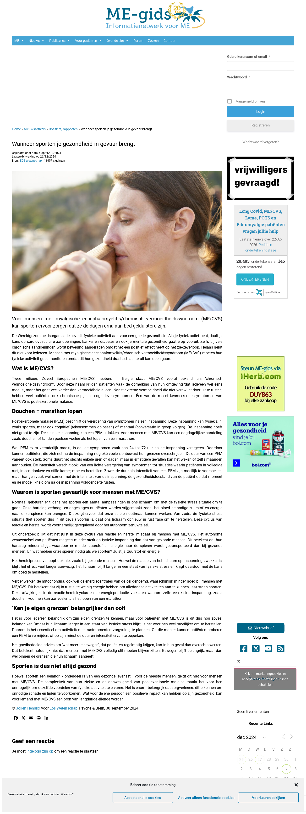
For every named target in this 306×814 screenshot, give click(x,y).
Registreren (260, 125)
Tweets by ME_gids (265, 679)
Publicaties (59, 41)
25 (241, 759)
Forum (138, 41)
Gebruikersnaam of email (248, 56)
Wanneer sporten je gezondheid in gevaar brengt (73, 144)
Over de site (118, 41)
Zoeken (153, 41)
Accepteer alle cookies (142, 798)
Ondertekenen (255, 279)
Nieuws (36, 41)
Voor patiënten (88, 41)
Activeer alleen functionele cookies (206, 798)
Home (16, 129)
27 (259, 759)
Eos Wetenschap (63, 708)
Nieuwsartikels (35, 129)
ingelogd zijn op (40, 751)
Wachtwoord (238, 77)
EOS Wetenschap (31, 160)
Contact (169, 41)
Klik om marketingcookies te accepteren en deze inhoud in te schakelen (265, 679)
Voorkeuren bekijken (268, 798)
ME (19, 41)
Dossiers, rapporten (63, 129)
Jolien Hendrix (28, 708)
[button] (296, 784)
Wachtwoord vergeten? (260, 142)
